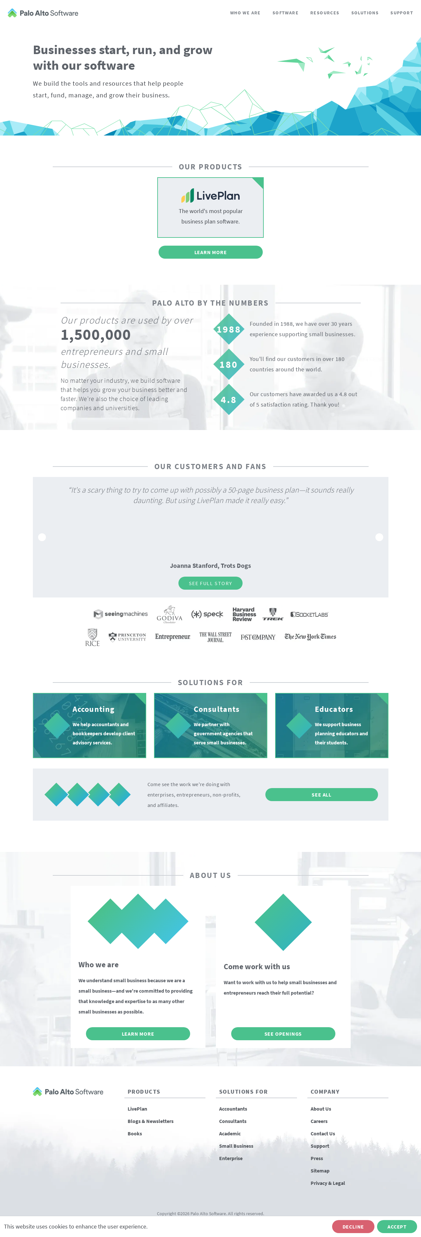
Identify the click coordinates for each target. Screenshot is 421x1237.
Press (317, 1158)
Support (401, 13)
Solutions (365, 13)
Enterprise (231, 1158)
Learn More (210, 252)
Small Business (236, 1146)
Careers (319, 1121)
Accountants (233, 1108)
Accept (397, 1226)
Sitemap (320, 1170)
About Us (321, 1108)
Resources (325, 13)
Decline (353, 1226)
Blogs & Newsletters (151, 1121)
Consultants (232, 1121)
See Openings (283, 1033)
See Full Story (210, 583)
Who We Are (245, 13)
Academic (230, 1133)
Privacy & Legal (328, 1183)
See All (321, 794)
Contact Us (323, 1133)
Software (286, 13)
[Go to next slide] (379, 537)
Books (135, 1133)
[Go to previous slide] (42, 537)
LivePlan (137, 1108)
